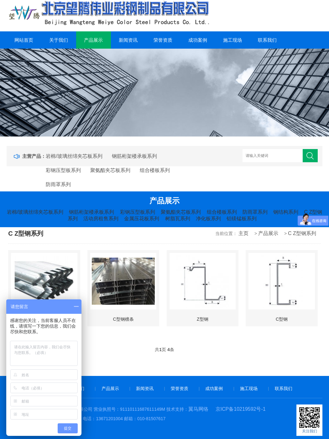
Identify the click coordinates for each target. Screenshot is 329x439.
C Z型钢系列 (302, 233)
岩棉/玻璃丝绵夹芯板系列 (74, 156)
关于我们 (58, 40)
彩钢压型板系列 (63, 170)
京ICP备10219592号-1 (241, 409)
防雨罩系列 (58, 184)
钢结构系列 (285, 212)
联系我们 (267, 40)
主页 (243, 233)
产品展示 (93, 40)
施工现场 (232, 40)
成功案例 (197, 40)
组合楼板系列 (155, 170)
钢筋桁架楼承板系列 (134, 156)
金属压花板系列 (141, 218)
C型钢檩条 (123, 319)
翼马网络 (198, 409)
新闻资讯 (128, 40)
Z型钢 (202, 319)
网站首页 (23, 40)
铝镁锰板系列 (242, 218)
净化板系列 (208, 218)
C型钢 (282, 319)
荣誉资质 (163, 40)
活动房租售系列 (100, 218)
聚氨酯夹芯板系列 (110, 170)
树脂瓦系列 (177, 218)
